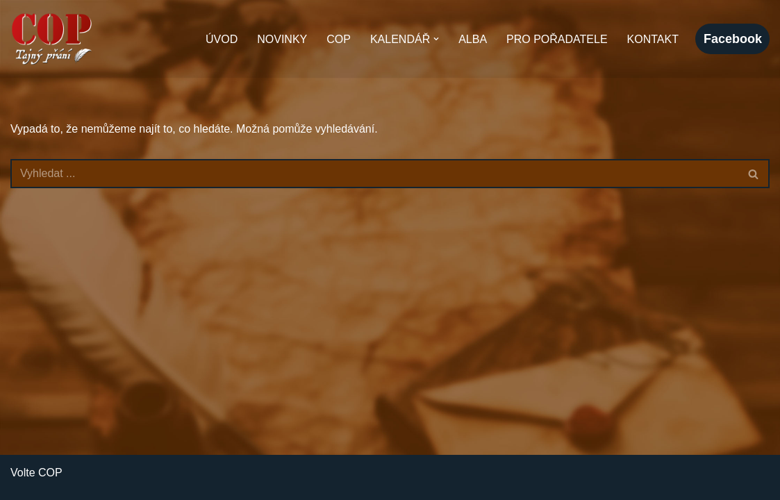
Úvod (222, 39)
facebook (733, 39)
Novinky (282, 39)
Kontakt (653, 39)
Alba (472, 39)
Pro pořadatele (557, 39)
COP (338, 39)
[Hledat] (374, 173)
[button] (436, 39)
